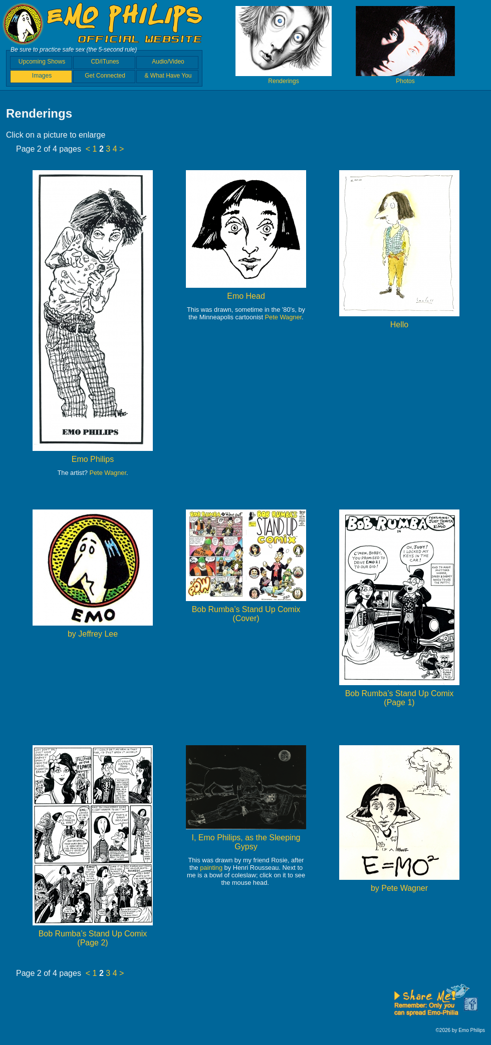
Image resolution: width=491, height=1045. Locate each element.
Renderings (283, 78)
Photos (405, 78)
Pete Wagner (107, 472)
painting (211, 867)
